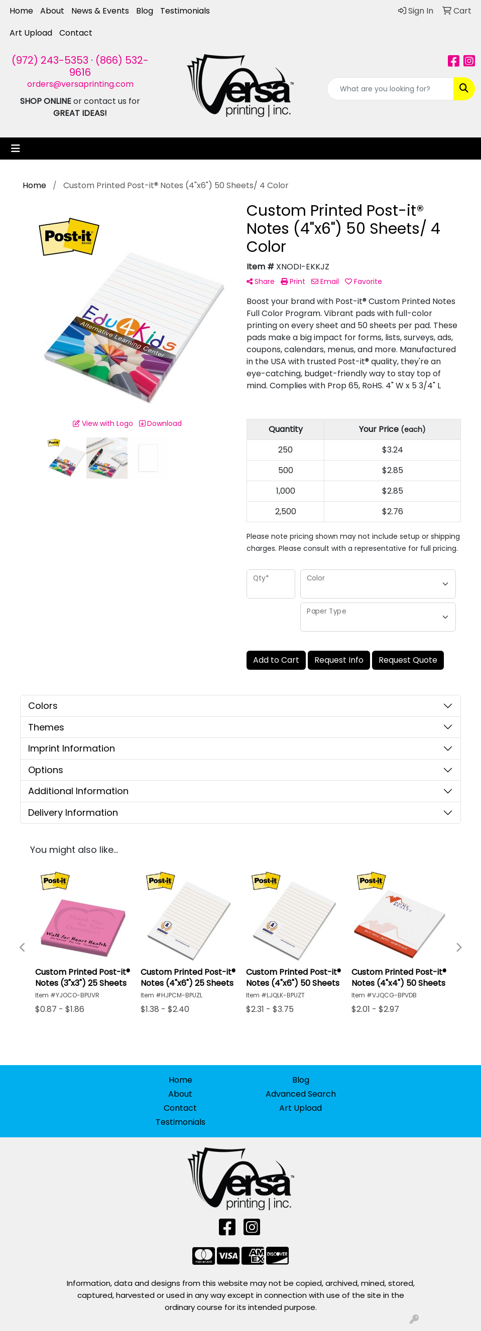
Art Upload (31, 33)
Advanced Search (301, 1094)
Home (21, 11)
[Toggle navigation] (15, 148)
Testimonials (185, 11)
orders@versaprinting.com (80, 84)
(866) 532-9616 (109, 66)
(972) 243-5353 (50, 60)
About (52, 11)
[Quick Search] (390, 88)
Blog (144, 11)
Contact (75, 33)
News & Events (100, 11)
